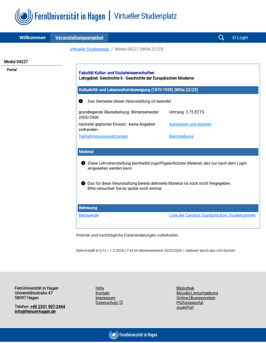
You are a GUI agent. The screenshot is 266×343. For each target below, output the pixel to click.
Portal (11, 70)
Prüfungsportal (189, 302)
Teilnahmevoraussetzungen (103, 136)
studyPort (185, 307)
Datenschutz (109, 302)
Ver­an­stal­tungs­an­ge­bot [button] (79, 37)
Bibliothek (185, 288)
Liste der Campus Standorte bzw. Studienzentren (212, 215)
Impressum (106, 297)
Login (239, 37)
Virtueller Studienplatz (89, 49)
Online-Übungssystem (195, 297)
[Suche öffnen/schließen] (221, 37)
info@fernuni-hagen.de (35, 311)
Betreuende (89, 215)
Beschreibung (181, 136)
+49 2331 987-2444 (47, 306)
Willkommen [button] (32, 37)
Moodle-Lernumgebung (197, 293)
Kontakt (102, 293)
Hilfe (100, 288)
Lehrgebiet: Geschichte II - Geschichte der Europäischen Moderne (136, 78)
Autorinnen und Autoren (190, 124)
